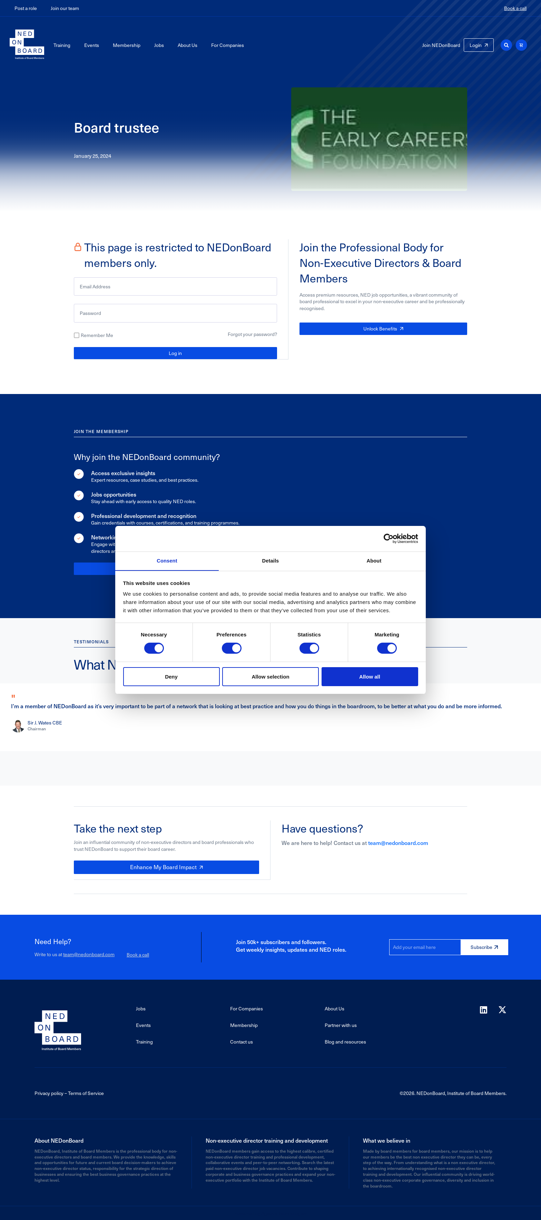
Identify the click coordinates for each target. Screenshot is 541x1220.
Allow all (369, 677)
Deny (171, 677)
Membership (126, 45)
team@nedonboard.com (398, 842)
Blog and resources (345, 1041)
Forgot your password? (252, 334)
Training (61, 45)
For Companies (227, 45)
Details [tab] (270, 561)
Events (91, 45)
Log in (175, 353)
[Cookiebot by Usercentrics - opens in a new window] (388, 538)
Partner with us (341, 1024)
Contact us (241, 1041)
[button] (506, 45)
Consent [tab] (167, 561)
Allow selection (270, 677)
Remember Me (97, 335)
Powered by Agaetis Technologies (270, 1212)
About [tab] (374, 561)
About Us (187, 45)
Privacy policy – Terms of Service (69, 1092)
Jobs (159, 45)
